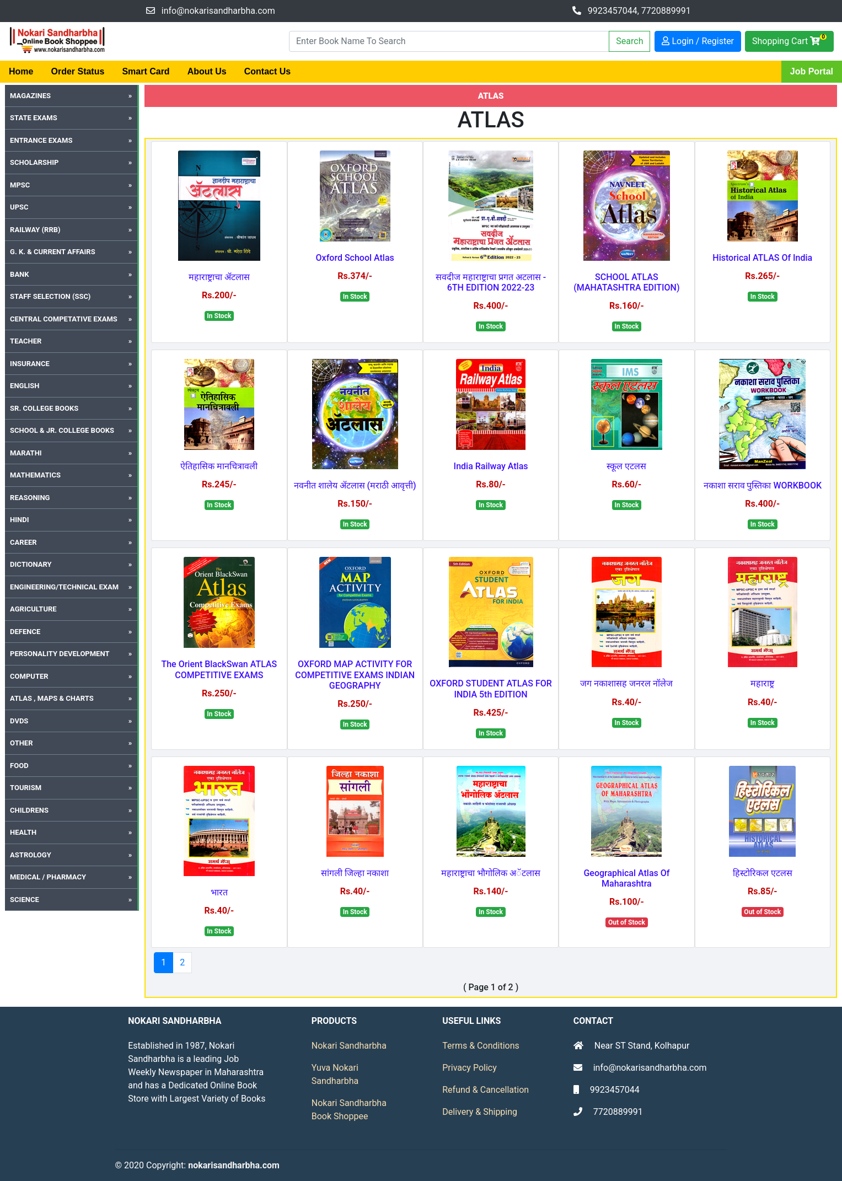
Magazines (30, 96)
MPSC (20, 185)
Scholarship (34, 162)
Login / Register (698, 41)
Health (23, 832)
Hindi (19, 520)
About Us (207, 71)
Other (21, 743)
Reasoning (30, 497)
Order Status (77, 71)
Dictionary (31, 564)
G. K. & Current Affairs (52, 252)
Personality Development (59, 653)
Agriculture (33, 609)
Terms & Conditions (480, 1045)
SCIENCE (24, 899)
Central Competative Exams (63, 319)
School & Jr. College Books (62, 430)
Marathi (26, 453)
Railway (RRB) (35, 230)
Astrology (30, 855)
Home (21, 71)
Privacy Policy (469, 1067)
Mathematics (35, 475)
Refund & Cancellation (485, 1090)
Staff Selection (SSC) (50, 296)
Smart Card (145, 71)
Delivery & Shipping (479, 1112)
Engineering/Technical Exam (64, 587)
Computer (29, 676)
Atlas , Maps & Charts (52, 698)
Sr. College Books (44, 408)
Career (23, 542)
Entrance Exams (41, 140)
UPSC (19, 207)
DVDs (19, 721)
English (24, 386)
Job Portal (811, 71)
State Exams (33, 118)
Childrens (29, 810)
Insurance (30, 363)
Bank (19, 274)
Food (19, 765)
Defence (25, 631)
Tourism (25, 787)
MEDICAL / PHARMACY (48, 877)
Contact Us (267, 71)
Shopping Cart (789, 40)
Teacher (25, 341)
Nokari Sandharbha (349, 1045)
